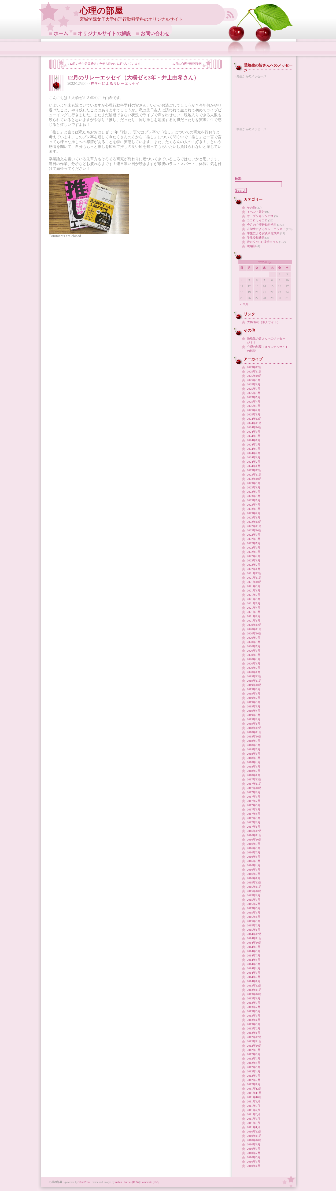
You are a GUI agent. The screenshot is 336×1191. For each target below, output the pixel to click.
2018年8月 (253, 745)
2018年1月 (253, 775)
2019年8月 (253, 693)
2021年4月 (253, 607)
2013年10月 (254, 994)
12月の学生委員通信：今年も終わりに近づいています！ (106, 63)
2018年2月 (253, 770)
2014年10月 (254, 942)
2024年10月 (254, 427)
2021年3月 (253, 611)
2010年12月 (254, 1131)
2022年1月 (253, 569)
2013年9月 (253, 998)
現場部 (251, 246)
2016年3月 (253, 869)
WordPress (84, 1182)
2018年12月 (254, 727)
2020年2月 (253, 667)
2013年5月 (253, 1015)
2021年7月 (253, 594)
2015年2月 (253, 925)
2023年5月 (253, 500)
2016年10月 (254, 839)
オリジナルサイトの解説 (104, 33)
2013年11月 (254, 989)
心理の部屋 (101, 11)
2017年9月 (253, 792)
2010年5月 (253, 1161)
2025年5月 (253, 397)
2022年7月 (253, 543)
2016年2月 (253, 873)
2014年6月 (253, 959)
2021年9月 (253, 586)
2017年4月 (253, 813)
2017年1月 (253, 826)
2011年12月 (254, 1088)
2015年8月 (253, 899)
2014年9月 (253, 946)
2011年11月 (254, 1092)
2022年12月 (254, 521)
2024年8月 (253, 435)
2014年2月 (253, 976)
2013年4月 (253, 1019)
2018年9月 (253, 740)
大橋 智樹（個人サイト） (263, 322)
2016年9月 (253, 843)
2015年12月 (254, 882)
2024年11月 (254, 423)
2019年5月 (253, 706)
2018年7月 (253, 749)
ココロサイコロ (257, 220)
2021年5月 (253, 603)
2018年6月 (253, 753)
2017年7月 (253, 800)
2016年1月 (253, 878)
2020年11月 (254, 629)
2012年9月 (253, 1049)
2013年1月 (253, 1032)
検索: (238, 178)
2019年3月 (253, 715)
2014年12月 (254, 934)
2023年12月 (254, 470)
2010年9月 (253, 1144)
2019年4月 (253, 710)
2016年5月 (253, 861)
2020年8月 (253, 642)
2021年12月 (254, 573)
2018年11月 (254, 732)
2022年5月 (253, 551)
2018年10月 (254, 736)
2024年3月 (253, 457)
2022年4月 (253, 556)
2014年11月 (254, 938)
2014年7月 (253, 955)
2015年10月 (254, 891)
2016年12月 (254, 830)
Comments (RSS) (150, 1182)
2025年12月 (254, 367)
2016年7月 (253, 852)
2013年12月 (254, 985)
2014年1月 (253, 981)
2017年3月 (253, 818)
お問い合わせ (155, 33)
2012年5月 (253, 1067)
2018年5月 (253, 757)
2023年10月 (254, 478)
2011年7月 (253, 1110)
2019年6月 (253, 702)
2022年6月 (253, 547)
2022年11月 (254, 526)
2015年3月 (253, 921)
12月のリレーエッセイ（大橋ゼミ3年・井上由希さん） (133, 78)
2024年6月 (253, 444)
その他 (251, 207)
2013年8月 (253, 1002)
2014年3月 (253, 972)
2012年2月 (253, 1080)
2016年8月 (253, 848)
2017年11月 (254, 783)
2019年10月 (254, 684)
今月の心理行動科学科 (261, 224)
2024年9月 (253, 431)
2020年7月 (253, 646)
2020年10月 (254, 633)
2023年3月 (253, 508)
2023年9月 (253, 483)
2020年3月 (253, 663)
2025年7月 (253, 388)
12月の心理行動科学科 (187, 63)
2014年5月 (253, 964)
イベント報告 (256, 211)
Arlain (118, 1182)
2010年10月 (254, 1140)
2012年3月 (253, 1075)
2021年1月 (253, 620)
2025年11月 (254, 371)
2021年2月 (253, 616)
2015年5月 (253, 912)
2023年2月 (253, 513)
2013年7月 (253, 1007)
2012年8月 (253, 1054)
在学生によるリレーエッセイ (115, 84)
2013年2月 (253, 1028)
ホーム (61, 33)
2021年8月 (253, 590)
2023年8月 (253, 487)
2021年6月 (253, 599)
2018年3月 (253, 766)
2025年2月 (253, 410)
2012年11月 (254, 1041)
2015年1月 (253, 929)
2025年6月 (253, 392)
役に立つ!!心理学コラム (263, 241)
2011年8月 (253, 1105)
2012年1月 (253, 1084)
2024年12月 (254, 418)
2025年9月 (253, 380)
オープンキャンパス (260, 216)
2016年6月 (253, 856)
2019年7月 (253, 697)
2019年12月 (254, 676)
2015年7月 (253, 903)
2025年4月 (253, 401)
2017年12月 (254, 779)
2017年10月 (254, 788)
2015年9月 (253, 895)
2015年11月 (254, 886)
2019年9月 (253, 689)
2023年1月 (253, 517)
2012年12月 (254, 1037)
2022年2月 (253, 564)
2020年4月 (253, 659)
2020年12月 (254, 624)
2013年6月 (253, 1011)
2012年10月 (254, 1045)
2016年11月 (254, 835)
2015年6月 (253, 908)
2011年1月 (253, 1127)
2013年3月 (253, 1024)
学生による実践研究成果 (263, 233)
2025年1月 (253, 414)
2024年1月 (253, 465)
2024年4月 (253, 453)
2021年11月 (254, 577)
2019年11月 (254, 680)
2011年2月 (253, 1122)
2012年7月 (253, 1058)
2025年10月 (254, 375)
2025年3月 (253, 405)
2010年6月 (253, 1157)
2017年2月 (253, 822)
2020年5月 (253, 654)
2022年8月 (253, 538)
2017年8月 (253, 796)
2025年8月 (253, 384)
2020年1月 (253, 672)
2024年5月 (253, 448)
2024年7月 (253, 440)
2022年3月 (253, 560)
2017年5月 (253, 809)
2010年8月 (253, 1148)
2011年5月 (253, 1118)
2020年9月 (253, 637)
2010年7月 (253, 1153)
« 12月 (244, 304)
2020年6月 (253, 650)
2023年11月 (254, 474)
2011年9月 (253, 1101)
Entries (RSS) (131, 1182)
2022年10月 (254, 530)
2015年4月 (253, 916)
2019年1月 (253, 723)
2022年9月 (253, 534)
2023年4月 (253, 504)
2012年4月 (253, 1071)
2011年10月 (254, 1097)
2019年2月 (253, 719)
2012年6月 (253, 1062)
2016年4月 (253, 865)
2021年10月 (254, 581)
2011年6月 (253, 1114)
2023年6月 (253, 496)
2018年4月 (253, 762)
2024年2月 (253, 461)
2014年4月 (253, 968)
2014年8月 (253, 951)
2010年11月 (254, 1135)
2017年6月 (253, 805)
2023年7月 (253, 491)
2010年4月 (253, 1165)
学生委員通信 (256, 237)
